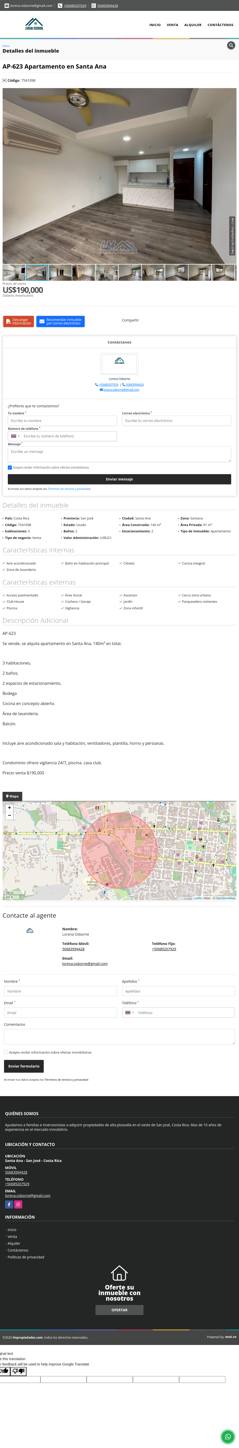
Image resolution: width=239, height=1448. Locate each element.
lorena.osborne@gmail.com (121, 390)
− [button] (9, 816)
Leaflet (198, 898)
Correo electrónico (137, 413)
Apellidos (130, 981)
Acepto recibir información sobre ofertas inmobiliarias (50, 1052)
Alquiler (193, 25)
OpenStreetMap (225, 898)
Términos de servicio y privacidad (68, 489)
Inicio (155, 25)
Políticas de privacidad (26, 1257)
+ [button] (9, 808)
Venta (172, 25)
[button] (232, 93)
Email (9, 1002)
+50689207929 (75, 5)
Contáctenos (220, 25)
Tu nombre (17, 413)
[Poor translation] (18, 1371)
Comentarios (14, 1024)
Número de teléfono (24, 429)
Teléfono (130, 1002)
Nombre (12, 981)
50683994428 (107, 5)
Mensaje (15, 444)
